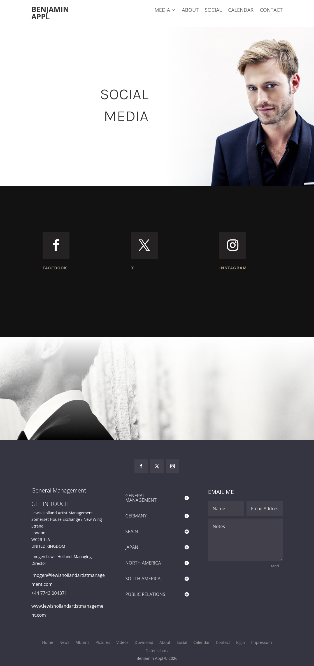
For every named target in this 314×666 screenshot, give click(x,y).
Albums (82, 642)
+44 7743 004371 (49, 593)
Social (213, 10)
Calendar (240, 10)
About (190, 10)
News (64, 642)
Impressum (261, 642)
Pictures (103, 642)
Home (47, 642)
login (240, 642)
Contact (271, 10)
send (275, 565)
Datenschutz (157, 651)
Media (162, 10)
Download (144, 642)
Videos (122, 642)
